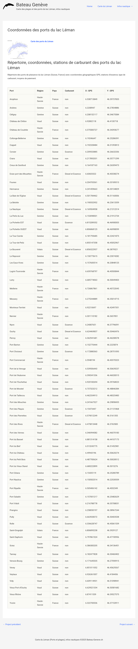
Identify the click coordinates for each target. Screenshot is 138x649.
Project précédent (12, 624)
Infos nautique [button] (124, 6)
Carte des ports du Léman (42, 41)
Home (92, 6)
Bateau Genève (32, 5)
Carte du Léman (106, 6)
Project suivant (127, 624)
